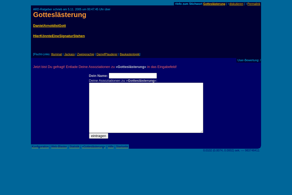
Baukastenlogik (129, 54)
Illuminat (56, 54)
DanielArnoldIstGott (49, 26)
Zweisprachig (85, 54)
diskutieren (236, 3)
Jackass (69, 54)
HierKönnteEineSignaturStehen (59, 36)
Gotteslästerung (214, 3)
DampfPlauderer (107, 54)
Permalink (253, 3)
